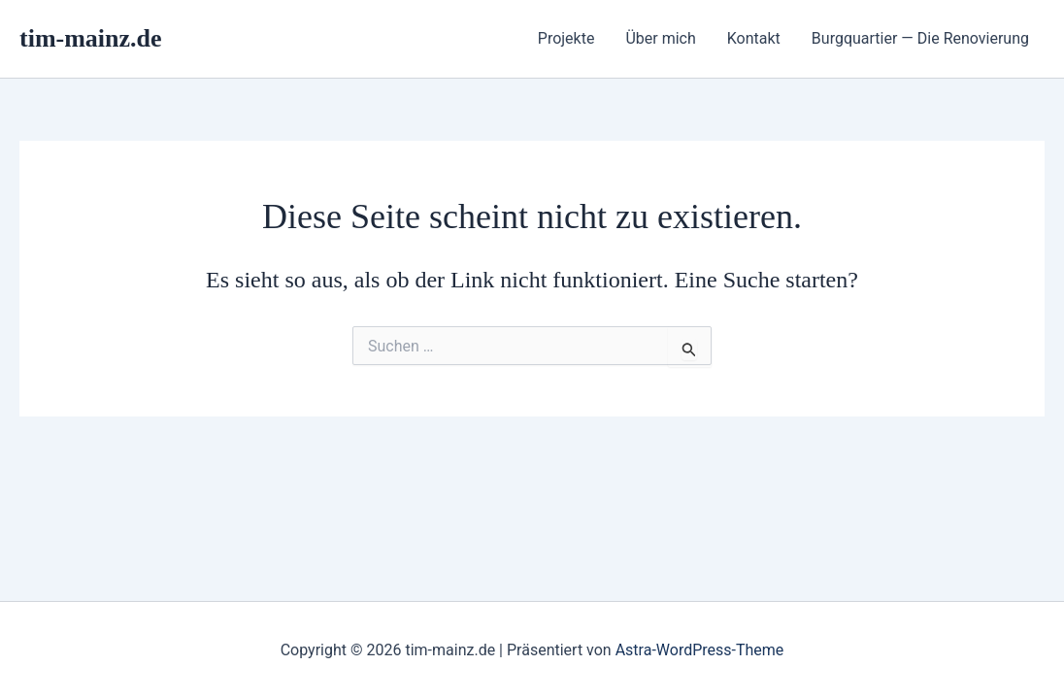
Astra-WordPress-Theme (699, 650)
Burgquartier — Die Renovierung (920, 38)
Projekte (566, 38)
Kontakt (754, 38)
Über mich (660, 38)
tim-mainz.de (90, 38)
